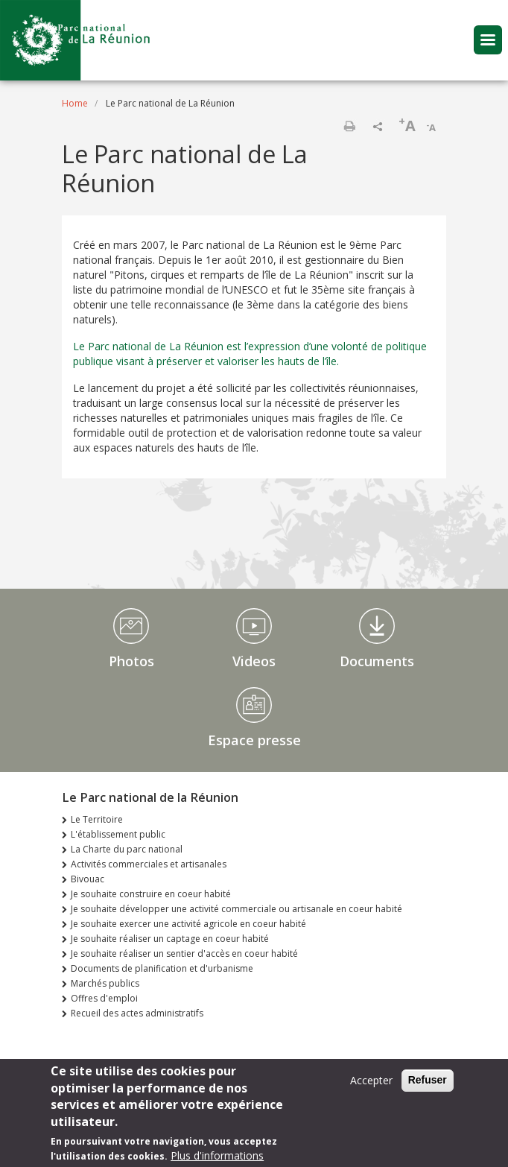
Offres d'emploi (104, 998)
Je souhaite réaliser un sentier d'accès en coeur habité (184, 953)
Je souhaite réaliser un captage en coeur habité (170, 938)
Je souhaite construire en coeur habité (151, 894)
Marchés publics (105, 983)
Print (349, 125)
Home (75, 103)
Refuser (427, 1086)
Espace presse (254, 740)
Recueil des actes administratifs (137, 1013)
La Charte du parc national (126, 849)
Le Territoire (97, 819)
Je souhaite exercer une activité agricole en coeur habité (188, 923)
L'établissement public (118, 834)
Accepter (371, 1087)
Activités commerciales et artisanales (148, 864)
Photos (131, 661)
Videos (254, 661)
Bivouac (87, 879)
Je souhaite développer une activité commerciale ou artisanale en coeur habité (236, 908)
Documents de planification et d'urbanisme (162, 968)
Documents (377, 661)
